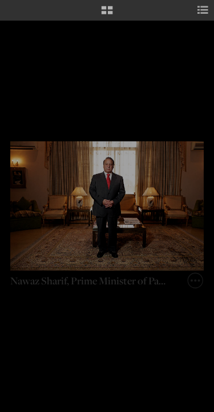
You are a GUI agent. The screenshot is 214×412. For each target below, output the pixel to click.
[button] (107, 14)
